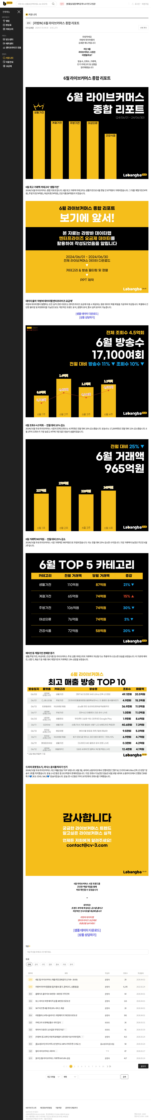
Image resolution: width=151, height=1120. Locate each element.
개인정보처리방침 (46, 1107)
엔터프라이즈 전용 (12, 47)
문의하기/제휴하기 (71, 1107)
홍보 (57, 964)
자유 (64, 964)
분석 (71, 964)
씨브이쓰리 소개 (31, 1107)
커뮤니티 (8, 57)
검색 (124, 1076)
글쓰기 (143, 1066)
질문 (50, 964)
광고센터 (8, 39)
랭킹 (6, 20)
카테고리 (8, 29)
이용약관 (59, 1107)
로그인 (137, 4)
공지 (36, 964)
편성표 (7, 24)
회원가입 (145, 4)
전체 (29, 964)
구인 (43, 964)
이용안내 (8, 61)
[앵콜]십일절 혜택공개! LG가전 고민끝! (81, 3)
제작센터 (8, 43)
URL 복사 (143, 27)
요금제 (7, 66)
